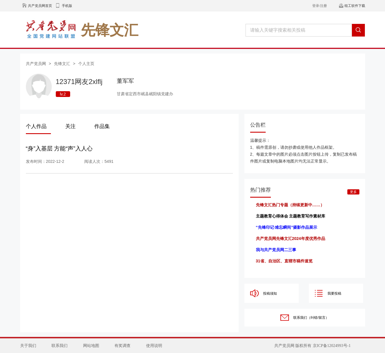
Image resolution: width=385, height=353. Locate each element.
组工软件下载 (354, 6)
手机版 (67, 6)
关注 (70, 126)
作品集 (102, 126)
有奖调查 (122, 346)
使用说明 (154, 346)
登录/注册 (319, 6)
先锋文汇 (62, 63)
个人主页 (86, 63)
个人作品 (36, 126)
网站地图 (91, 346)
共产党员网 (36, 63)
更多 (353, 192)
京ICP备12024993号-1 (331, 346)
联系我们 (59, 346)
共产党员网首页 (40, 6)
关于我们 (28, 346)
